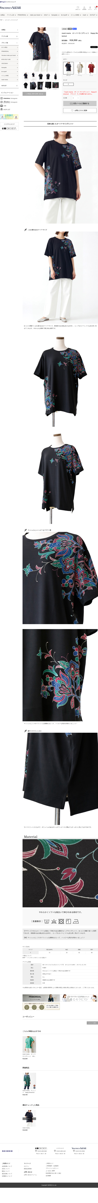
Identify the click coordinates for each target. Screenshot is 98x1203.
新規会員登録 (28, 1168)
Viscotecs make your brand (8, 55)
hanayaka (54, 15)
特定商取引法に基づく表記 (53, 1173)
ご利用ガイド (49, 1163)
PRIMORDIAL (22, 15)
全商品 (2, 15)
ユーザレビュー (28, 1017)
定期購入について (7, 1176)
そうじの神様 (75, 15)
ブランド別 (4, 43)
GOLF (46, 15)
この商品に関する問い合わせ (34, 94)
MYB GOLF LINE (5, 59)
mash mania (4, 79)
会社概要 (48, 1175)
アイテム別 (10, 15)
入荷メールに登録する (81, 103)
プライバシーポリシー (52, 1168)
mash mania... (27, 1128)
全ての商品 (4, 47)
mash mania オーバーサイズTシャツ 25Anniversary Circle (29, 1056)
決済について (6, 1168)
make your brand (35, 15)
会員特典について (7, 1166)
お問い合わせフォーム (30, 1175)
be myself (64, 15)
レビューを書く (92, 1023)
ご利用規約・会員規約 (52, 1166)
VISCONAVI (4, 63)
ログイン (26, 1166)
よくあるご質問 (50, 1170)
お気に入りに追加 (81, 110)
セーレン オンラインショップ (8, 2)
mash (84, 15)
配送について (6, 1171)
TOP (1, 20)
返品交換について (7, 1173)
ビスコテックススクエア (10, 8)
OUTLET (92, 15)
